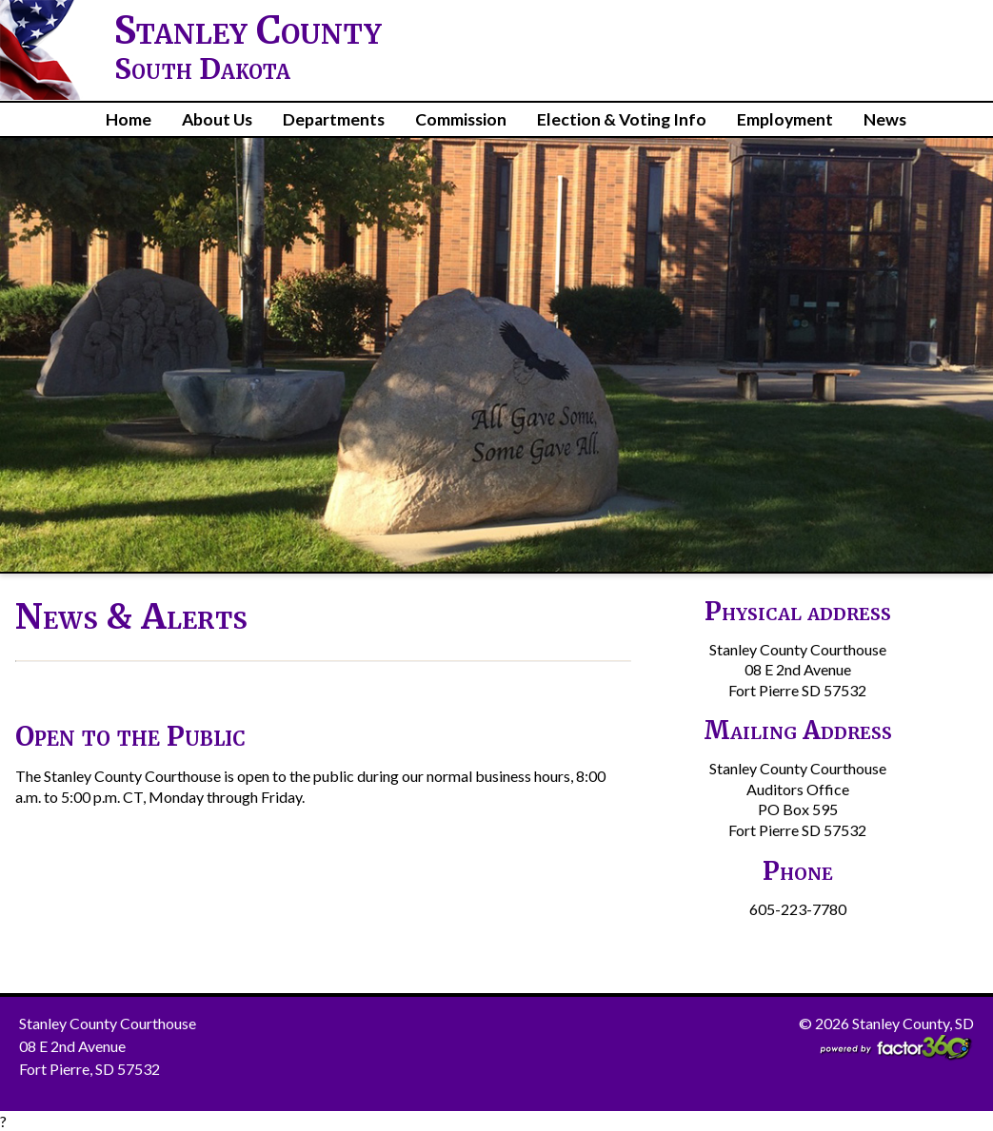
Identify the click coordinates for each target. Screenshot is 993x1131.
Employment (785, 119)
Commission (460, 119)
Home (128, 119)
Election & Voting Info (621, 119)
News (885, 119)
